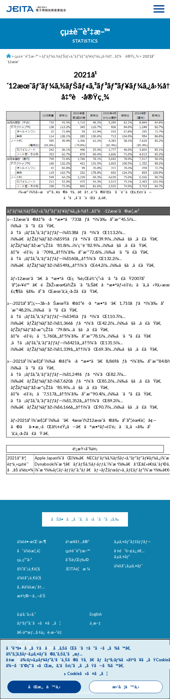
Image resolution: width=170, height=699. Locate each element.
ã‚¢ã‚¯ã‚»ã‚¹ (26, 614)
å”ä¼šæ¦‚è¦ (30, 550)
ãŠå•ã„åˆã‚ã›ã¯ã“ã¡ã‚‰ (85, 519)
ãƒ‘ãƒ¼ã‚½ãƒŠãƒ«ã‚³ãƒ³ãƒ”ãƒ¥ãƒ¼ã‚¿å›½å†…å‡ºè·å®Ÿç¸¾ (90, 56)
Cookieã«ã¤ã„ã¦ (87, 673)
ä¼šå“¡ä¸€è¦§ (29, 577)
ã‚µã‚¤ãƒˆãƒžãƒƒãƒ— (132, 541)
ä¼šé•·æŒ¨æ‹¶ (31, 541)
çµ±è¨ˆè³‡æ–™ (26, 56)
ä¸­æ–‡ (95, 623)
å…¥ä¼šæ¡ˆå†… (30, 586)
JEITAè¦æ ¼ (77, 568)
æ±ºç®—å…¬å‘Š (31, 595)
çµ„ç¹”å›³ (24, 559)
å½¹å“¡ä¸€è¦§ (28, 568)
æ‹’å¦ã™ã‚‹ (125, 687)
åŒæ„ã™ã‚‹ (44, 687)
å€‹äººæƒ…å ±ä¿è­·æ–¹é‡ (40, 632)
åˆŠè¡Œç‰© (77, 559)
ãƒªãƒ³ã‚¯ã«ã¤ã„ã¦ (39, 623)
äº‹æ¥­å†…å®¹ (77, 541)
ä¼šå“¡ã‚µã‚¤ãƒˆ (128, 565)
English (96, 614)
